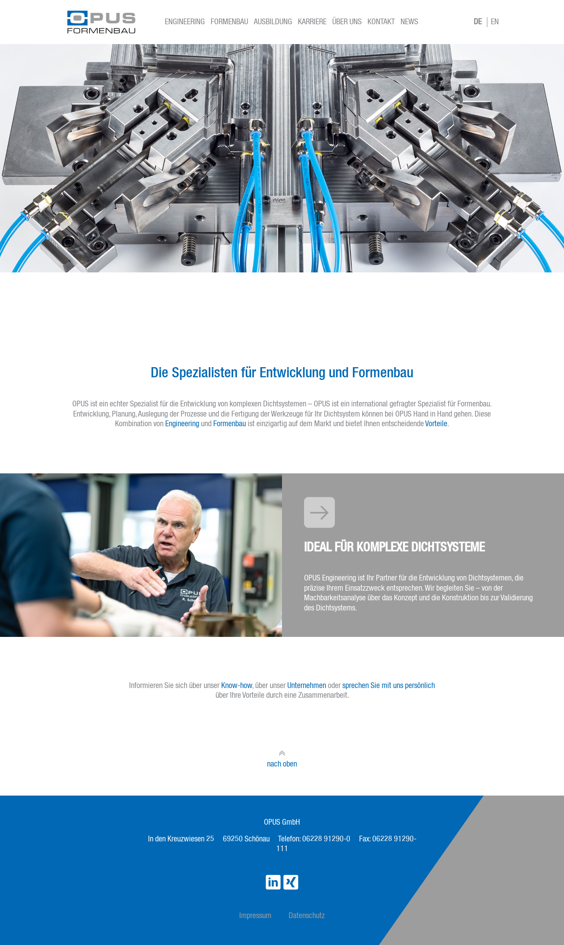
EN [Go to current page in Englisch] (495, 22)
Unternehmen (306, 686)
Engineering (185, 22)
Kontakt (381, 22)
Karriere (312, 22)
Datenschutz (307, 916)
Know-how (236, 686)
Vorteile (436, 424)
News (409, 22)
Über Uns (347, 22)
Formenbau (229, 22)
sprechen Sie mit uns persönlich (388, 686)
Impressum (255, 916)
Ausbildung (273, 22)
